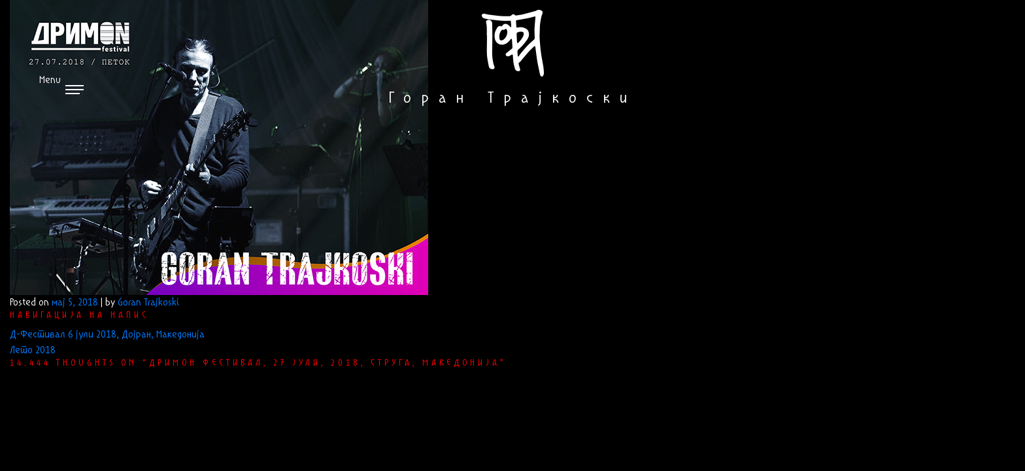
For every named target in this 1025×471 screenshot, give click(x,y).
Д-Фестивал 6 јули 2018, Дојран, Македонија (107, 335)
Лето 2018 (33, 350)
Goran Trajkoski (148, 303)
